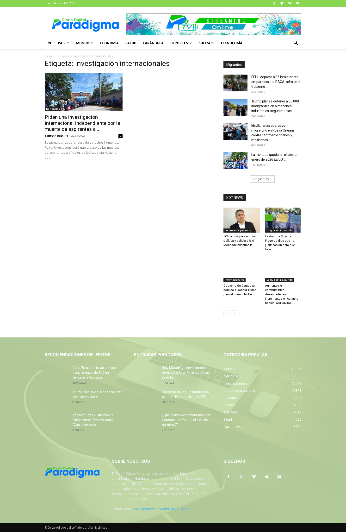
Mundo (84, 43)
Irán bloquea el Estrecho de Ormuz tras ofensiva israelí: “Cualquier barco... (93, 420)
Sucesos (206, 43)
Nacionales (53, 109)
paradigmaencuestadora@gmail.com (162, 509)
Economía (109, 43)
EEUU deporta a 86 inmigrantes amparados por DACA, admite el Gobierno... (275, 82)
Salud (130, 43)
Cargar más (262, 179)
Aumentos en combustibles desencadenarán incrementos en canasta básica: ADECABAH (281, 294)
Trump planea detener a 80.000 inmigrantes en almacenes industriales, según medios (275, 106)
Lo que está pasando (238, 230)
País (63, 43)
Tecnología (231, 43)
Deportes (181, 43)
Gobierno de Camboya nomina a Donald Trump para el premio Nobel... (240, 290)
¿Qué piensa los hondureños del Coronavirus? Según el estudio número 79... (186, 420)
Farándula (153, 43)
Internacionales (234, 279)
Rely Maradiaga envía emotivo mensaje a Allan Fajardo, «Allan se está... (185, 372)
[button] (295, 43)
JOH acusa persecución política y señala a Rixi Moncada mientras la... (240, 240)
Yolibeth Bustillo (56, 135)
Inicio (48, 56)
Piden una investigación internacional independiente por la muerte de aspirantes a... (82, 123)
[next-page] (234, 313)
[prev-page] (226, 313)
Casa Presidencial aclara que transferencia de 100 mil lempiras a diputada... (94, 372)
